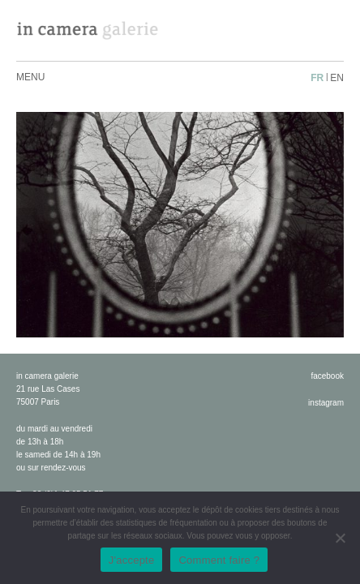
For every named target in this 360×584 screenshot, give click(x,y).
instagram (326, 402)
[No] (340, 538)
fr (317, 78)
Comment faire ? (218, 560)
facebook (327, 375)
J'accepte (132, 560)
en (337, 78)
